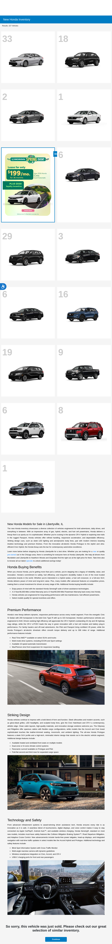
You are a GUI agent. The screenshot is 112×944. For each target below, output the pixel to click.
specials (29, 561)
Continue (56, 939)
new (94, 551)
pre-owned (11, 555)
